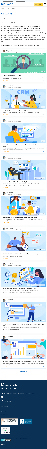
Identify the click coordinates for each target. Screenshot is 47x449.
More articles (23, 371)
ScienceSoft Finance (19, 1)
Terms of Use (4, 414)
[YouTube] (15, 388)
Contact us (38, 4)
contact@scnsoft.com (8, 396)
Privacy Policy (4, 411)
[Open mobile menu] (45, 4)
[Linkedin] (2, 388)
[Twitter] (7, 388)
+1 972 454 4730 (7, 401)
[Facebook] (11, 388)
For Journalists (4, 406)
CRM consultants (15, 28)
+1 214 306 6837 (7, 400)
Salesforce (26, 40)
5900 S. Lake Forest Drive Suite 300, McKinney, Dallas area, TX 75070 (19, 393)
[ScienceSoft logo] (7, 4)
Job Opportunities (5, 408)
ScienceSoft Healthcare (7, 1)
